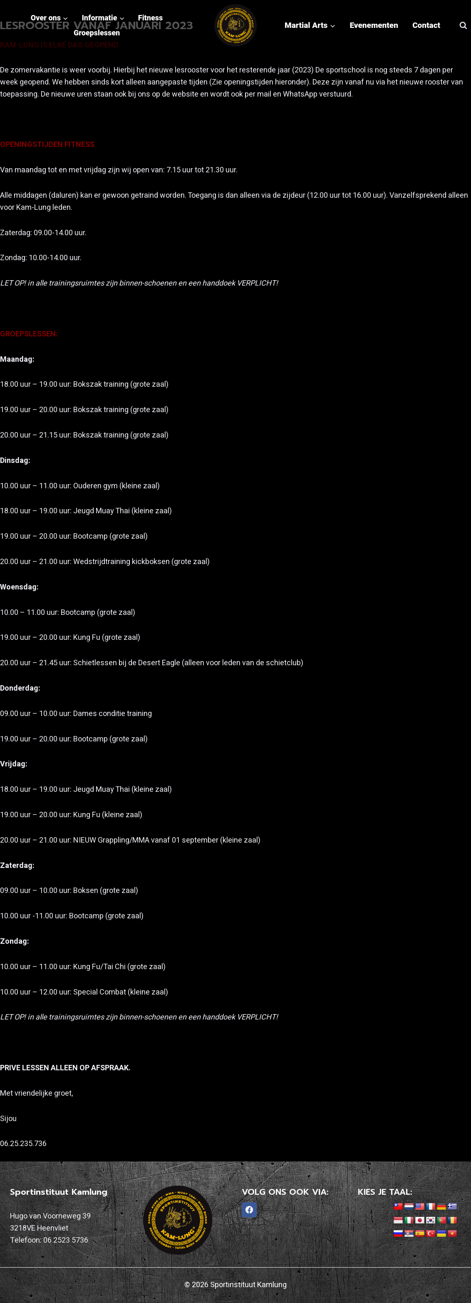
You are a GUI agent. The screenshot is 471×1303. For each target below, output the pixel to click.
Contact (426, 25)
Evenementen (374, 25)
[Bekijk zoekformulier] (463, 25)
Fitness (150, 17)
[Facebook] (249, 1209)
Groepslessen (97, 32)
